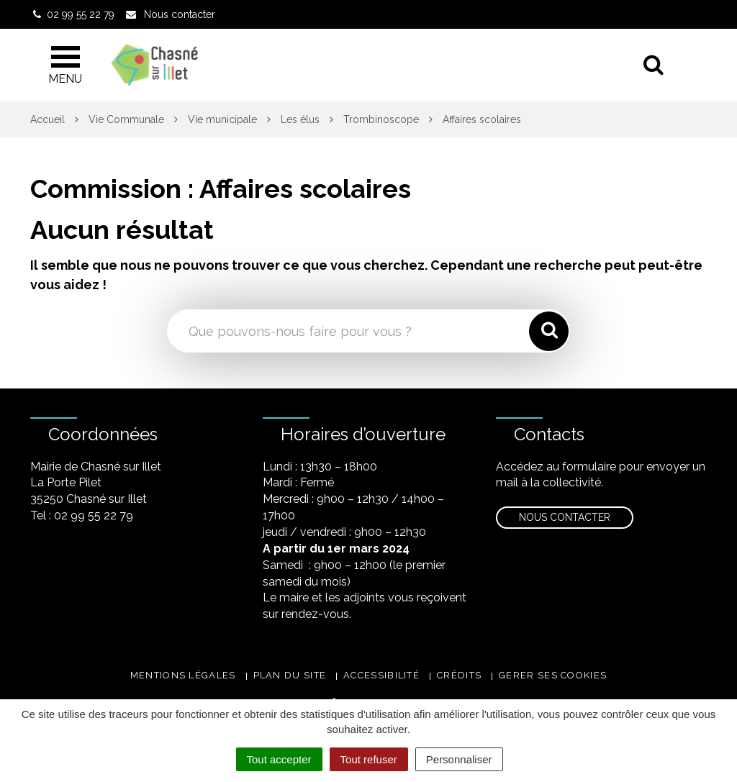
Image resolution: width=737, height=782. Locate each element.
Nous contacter (564, 517)
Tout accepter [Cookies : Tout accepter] (279, 759)
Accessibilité (381, 675)
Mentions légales (183, 675)
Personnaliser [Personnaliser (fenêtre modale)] (459, 759)
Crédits (459, 675)
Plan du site (290, 675)
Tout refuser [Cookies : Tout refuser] (368, 759)
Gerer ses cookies (553, 675)
